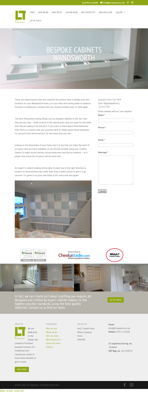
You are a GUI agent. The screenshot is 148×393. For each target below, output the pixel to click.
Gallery (119, 12)
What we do (57, 12)
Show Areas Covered (11, 391)
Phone (102, 127)
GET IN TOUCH (115, 299)
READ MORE (22, 369)
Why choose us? (88, 12)
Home (32, 12)
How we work (72, 12)
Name (101, 115)
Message (103, 152)
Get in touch (35, 21)
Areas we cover (105, 12)
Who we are (43, 12)
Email (101, 140)
